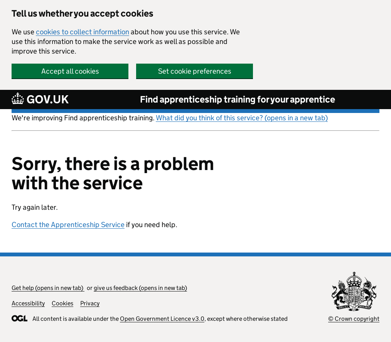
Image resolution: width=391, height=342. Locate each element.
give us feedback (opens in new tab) (140, 287)
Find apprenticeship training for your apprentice (237, 99)
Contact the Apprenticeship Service (68, 224)
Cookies (62, 303)
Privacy (89, 303)
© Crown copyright (353, 318)
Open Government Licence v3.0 (162, 318)
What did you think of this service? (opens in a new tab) (242, 117)
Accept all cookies (70, 71)
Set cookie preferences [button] (194, 71)
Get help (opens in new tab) (48, 287)
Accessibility (28, 303)
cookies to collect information (82, 31)
